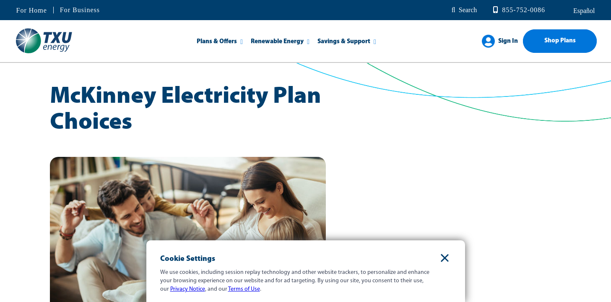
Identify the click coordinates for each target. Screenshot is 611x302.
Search (468, 9)
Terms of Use (244, 289)
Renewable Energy (277, 42)
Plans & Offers (217, 42)
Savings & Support (343, 42)
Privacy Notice (187, 289)
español (583, 10)
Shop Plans (560, 41)
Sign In (508, 41)
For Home (31, 10)
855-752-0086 (523, 9)
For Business (80, 9)
